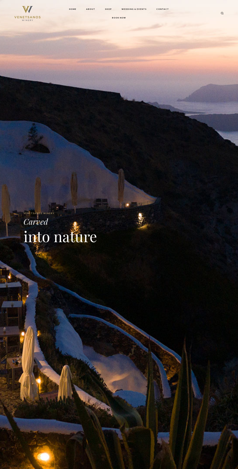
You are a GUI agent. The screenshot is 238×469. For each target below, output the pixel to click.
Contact (162, 9)
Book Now (119, 17)
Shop (108, 9)
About (90, 9)
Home (72, 9)
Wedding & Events (134, 9)
